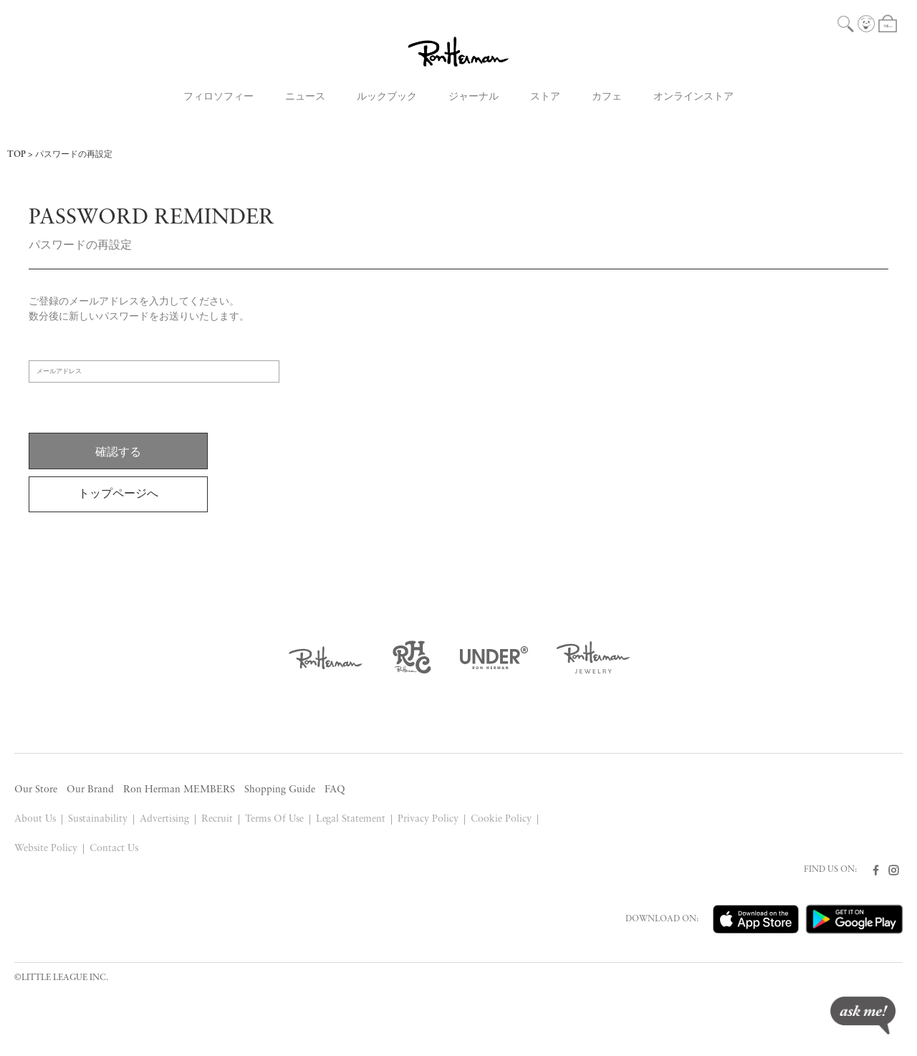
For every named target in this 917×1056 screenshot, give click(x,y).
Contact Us (114, 848)
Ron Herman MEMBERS (179, 789)
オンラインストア (693, 97)
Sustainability (98, 819)
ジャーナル (473, 97)
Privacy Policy (428, 819)
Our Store (35, 789)
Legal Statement (351, 819)
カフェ (607, 97)
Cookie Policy (501, 819)
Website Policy (45, 848)
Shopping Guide (279, 789)
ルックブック (387, 97)
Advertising (164, 819)
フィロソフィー (218, 97)
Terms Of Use (274, 819)
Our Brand (90, 789)
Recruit (217, 819)
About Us (35, 819)
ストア (545, 97)
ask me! (863, 1016)
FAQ (335, 789)
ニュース (305, 97)
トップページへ (118, 494)
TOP (16, 154)
